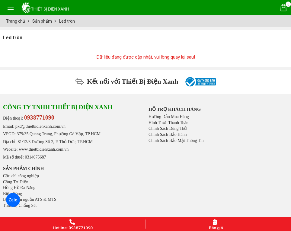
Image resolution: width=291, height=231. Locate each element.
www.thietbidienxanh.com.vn (44, 149)
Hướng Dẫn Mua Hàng (169, 116)
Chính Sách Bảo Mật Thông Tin (176, 140)
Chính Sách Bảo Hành (168, 134)
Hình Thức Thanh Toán (168, 122)
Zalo (13, 199)
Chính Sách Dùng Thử (168, 128)
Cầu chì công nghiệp (21, 176)
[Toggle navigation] (10, 7)
